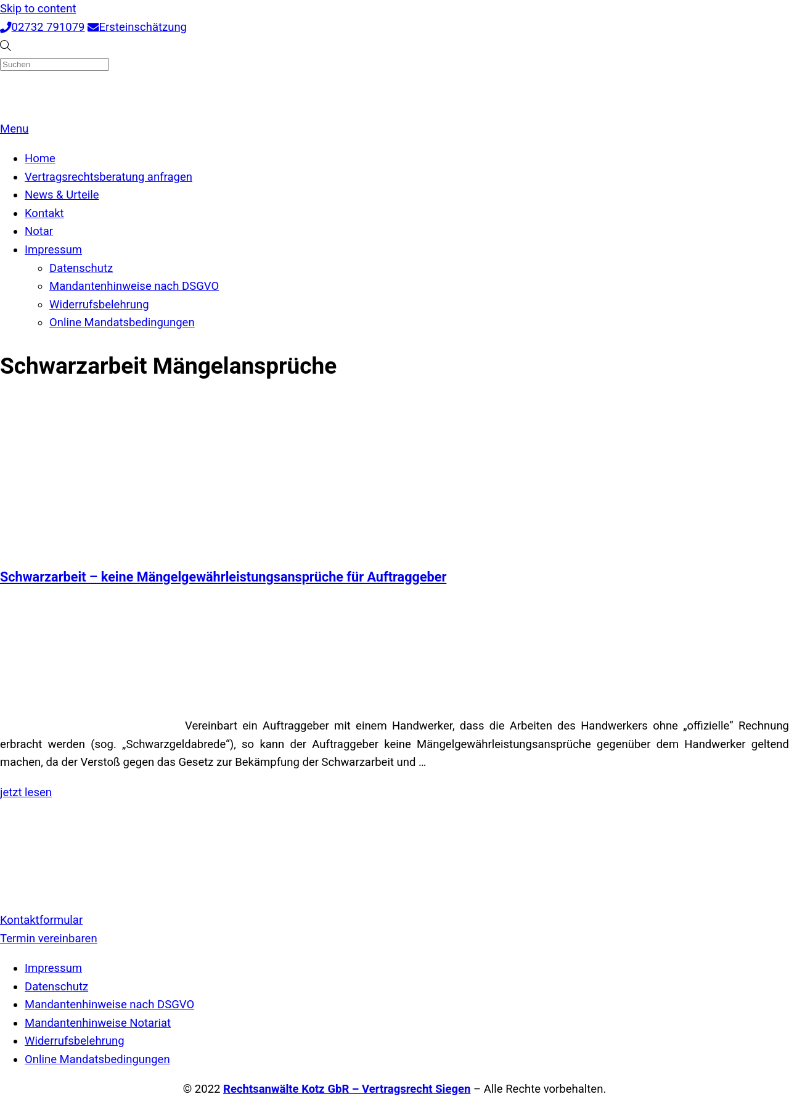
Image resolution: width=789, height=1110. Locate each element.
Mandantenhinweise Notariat (98, 1023)
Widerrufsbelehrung (99, 304)
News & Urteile (62, 195)
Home (40, 158)
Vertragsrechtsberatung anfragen (108, 177)
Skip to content (38, 8)
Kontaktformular (41, 920)
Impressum (53, 250)
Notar (39, 231)
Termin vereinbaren (48, 938)
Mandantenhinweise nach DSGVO (134, 286)
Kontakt (44, 213)
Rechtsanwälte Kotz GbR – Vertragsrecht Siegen (346, 1089)
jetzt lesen (26, 792)
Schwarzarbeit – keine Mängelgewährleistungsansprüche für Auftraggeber (223, 577)
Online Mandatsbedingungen (122, 322)
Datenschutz (81, 268)
